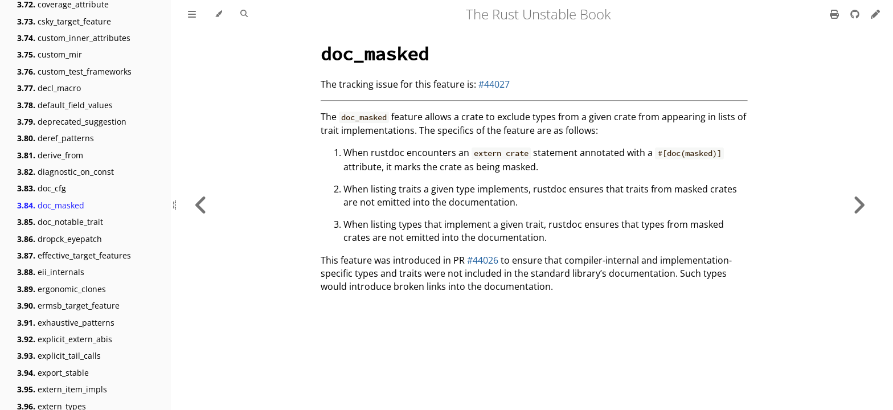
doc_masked (50, 205)
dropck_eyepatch (59, 238)
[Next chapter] (858, 205)
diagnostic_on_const (65, 171)
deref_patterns (55, 138)
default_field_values (65, 105)
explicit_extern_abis (64, 339)
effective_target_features (74, 255)
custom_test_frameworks (74, 71)
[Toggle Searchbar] (244, 14)
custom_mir (49, 54)
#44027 (494, 84)
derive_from (50, 155)
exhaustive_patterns (65, 322)
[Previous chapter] (201, 205)
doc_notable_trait (60, 221)
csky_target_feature (64, 21)
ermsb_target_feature (68, 305)
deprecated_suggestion (71, 121)
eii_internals (50, 271)
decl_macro (49, 88)
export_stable (53, 372)
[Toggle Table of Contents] (192, 14)
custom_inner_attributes (73, 37)
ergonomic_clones (61, 289)
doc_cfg (41, 188)
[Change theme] (218, 14)
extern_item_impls (62, 389)
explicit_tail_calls (59, 355)
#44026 (482, 260)
